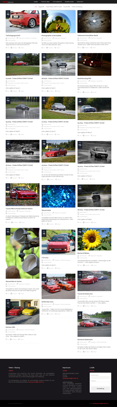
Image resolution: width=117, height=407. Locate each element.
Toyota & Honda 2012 (85, 294)
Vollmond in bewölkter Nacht (88, 35)
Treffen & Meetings (65, 260)
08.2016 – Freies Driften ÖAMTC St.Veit (55, 78)
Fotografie (27, 38)
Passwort (93, 381)
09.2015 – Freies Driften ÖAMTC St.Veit (19, 122)
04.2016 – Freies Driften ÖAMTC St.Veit (19, 78)
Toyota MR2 (33, 38)
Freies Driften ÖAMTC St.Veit (56, 83)
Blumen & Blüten (83, 253)
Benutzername (94, 375)
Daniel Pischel (11, 38)
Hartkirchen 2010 (47, 302)
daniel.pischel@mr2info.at (36, 382)
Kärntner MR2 (10, 327)
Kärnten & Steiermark (85, 339)
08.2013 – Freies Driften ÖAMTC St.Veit (91, 210)
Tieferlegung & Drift (13, 35)
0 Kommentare (11, 40)
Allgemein (21, 38)
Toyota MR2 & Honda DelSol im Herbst (19, 208)
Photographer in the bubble (51, 35)
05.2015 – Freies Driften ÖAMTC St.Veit (91, 123)
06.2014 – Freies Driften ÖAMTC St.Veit (19, 165)
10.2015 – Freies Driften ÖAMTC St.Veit (55, 122)
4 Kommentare (11, 213)
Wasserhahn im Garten (14, 281)
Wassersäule (46, 210)
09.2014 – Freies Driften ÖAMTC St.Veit (55, 165)
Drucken (14, 47)
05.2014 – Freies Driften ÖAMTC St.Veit (91, 166)
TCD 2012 (45, 257)
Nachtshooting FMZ (84, 78)
